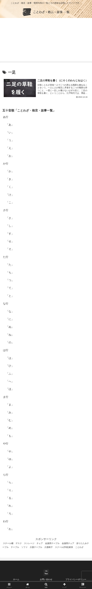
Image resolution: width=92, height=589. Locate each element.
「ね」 (10, 334)
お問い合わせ (46, 579)
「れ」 (10, 505)
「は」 (10, 358)
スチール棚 (8, 543)
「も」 (10, 435)
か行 (5, 163)
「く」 (10, 187)
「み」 (10, 412)
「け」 (10, 194)
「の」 (10, 342)
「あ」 (10, 124)
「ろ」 (10, 513)
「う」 (10, 140)
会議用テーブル (52, 543)
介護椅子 (48, 547)
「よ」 (10, 467)
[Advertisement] (46, 40)
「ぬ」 (10, 327)
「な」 (10, 311)
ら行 (5, 474)
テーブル (15, 547)
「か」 (10, 171)
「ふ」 (10, 373)
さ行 (5, 210)
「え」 (10, 148)
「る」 (10, 498)
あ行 (5, 116)
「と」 (10, 295)
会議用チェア (68, 543)
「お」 (10, 155)
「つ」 (10, 280)
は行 (5, 350)
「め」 (10, 428)
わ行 (5, 521)
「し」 (10, 225)
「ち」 (10, 272)
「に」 (10, 319)
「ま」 (10, 404)
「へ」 (10, 381)
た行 (5, 256)
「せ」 (10, 241)
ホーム (16, 579)
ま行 (5, 396)
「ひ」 (10, 365)
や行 (5, 443)
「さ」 (10, 218)
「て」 (10, 288)
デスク (19, 543)
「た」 (10, 264)
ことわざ (79, 547)
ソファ (24, 547)
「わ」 (10, 529)
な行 (5, 303)
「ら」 (10, 482)
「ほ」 (10, 389)
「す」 (10, 233)
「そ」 (10, 249)
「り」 (10, 490)
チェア (40, 543)
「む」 (10, 420)
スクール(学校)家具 (64, 547)
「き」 (10, 179)
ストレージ (29, 543)
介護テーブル (36, 547)
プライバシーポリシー (75, 579)
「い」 (10, 132)
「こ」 (10, 202)
